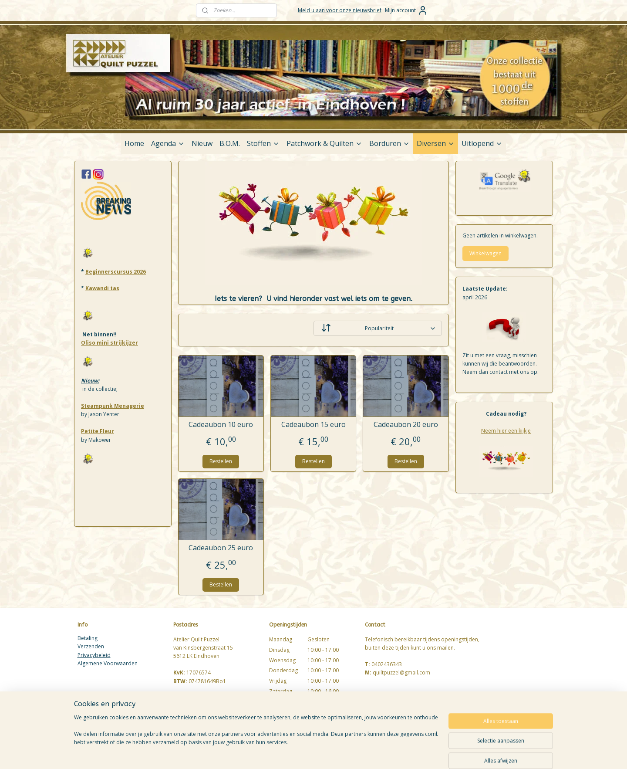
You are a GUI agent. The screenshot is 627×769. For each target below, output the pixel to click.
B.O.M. (229, 143)
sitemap (347, 753)
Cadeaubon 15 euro (313, 424)
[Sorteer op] (378, 328)
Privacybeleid (94, 655)
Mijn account (406, 10)
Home (134, 143)
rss (366, 753)
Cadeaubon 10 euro (221, 424)
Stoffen (263, 143)
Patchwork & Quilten (324, 143)
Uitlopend (482, 143)
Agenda (168, 143)
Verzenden (91, 646)
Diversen (436, 143)
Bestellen (221, 461)
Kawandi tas (102, 288)
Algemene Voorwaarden (108, 663)
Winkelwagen (485, 253)
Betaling (88, 638)
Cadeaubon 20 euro (406, 424)
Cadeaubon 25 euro (221, 548)
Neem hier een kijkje (506, 430)
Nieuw (202, 143)
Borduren (389, 143)
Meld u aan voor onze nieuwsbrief (339, 10)
